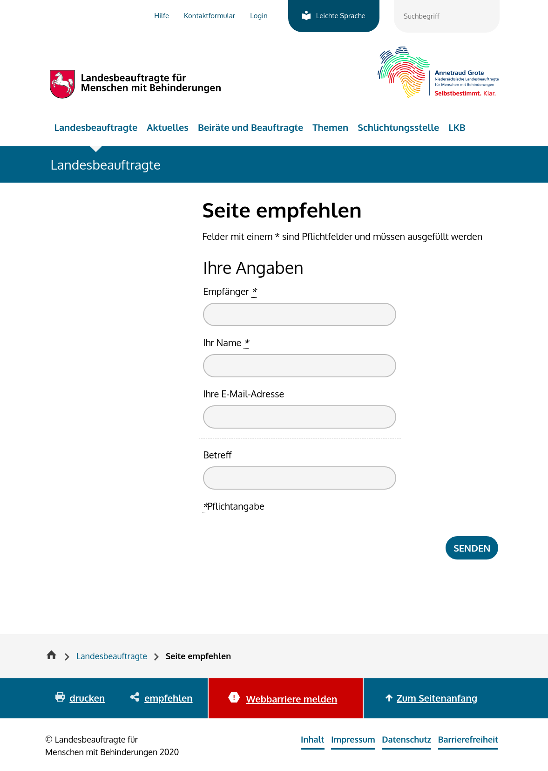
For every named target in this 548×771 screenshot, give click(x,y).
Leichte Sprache (340, 15)
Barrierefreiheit (468, 739)
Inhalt (313, 739)
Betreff (217, 455)
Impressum (353, 739)
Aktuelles (168, 127)
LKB (457, 127)
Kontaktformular (209, 15)
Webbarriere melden (291, 699)
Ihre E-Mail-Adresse (243, 394)
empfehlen (168, 698)
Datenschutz (406, 739)
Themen (330, 127)
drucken (87, 698)
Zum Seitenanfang (437, 698)
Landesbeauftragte (96, 127)
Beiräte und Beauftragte (250, 127)
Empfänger (229, 291)
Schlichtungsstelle (398, 127)
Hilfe (161, 15)
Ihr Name (226, 342)
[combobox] (447, 16)
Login (258, 15)
